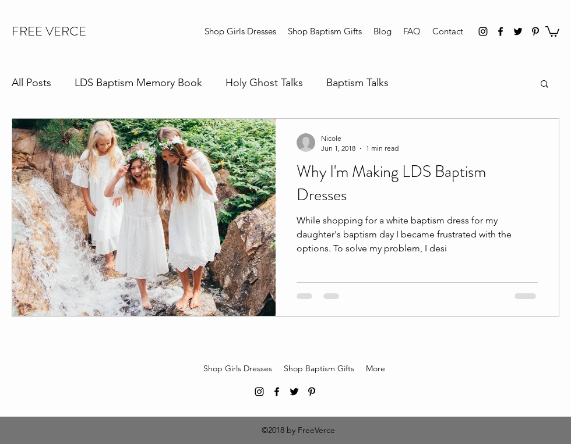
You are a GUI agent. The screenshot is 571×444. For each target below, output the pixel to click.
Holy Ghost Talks (264, 82)
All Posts (31, 82)
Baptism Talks (357, 82)
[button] (552, 31)
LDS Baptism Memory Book (138, 82)
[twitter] (518, 31)
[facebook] (500, 31)
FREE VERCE (49, 31)
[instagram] (483, 31)
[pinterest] (535, 31)
